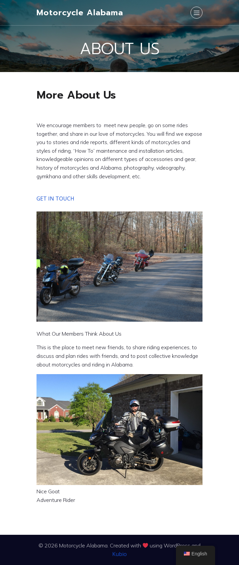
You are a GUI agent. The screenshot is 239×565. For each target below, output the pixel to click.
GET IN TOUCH (55, 198)
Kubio (119, 554)
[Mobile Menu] (196, 13)
